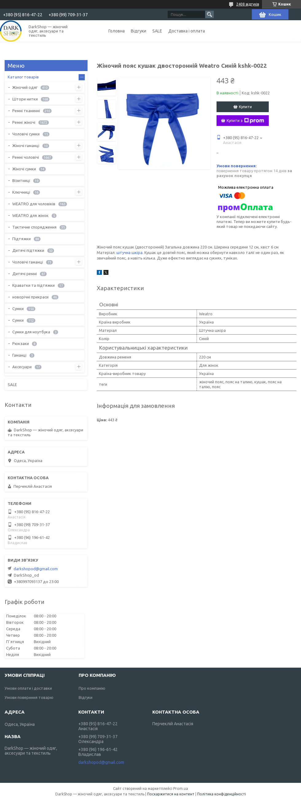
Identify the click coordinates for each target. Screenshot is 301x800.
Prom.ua (180, 789)
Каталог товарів (23, 77)
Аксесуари (22, 367)
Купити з (245, 120)
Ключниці (21, 192)
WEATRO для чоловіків (33, 204)
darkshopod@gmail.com (36, 569)
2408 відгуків (247, 4)
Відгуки (138, 30)
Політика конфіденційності (221, 794)
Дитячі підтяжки (28, 250)
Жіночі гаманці (25, 145)
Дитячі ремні (24, 273)
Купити (245, 106)
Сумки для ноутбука (31, 332)
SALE (157, 30)
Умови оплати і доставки (28, 688)
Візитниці (21, 180)
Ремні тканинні (26, 110)
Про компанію (92, 688)
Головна (116, 30)
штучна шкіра (129, 252)
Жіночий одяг (24, 87)
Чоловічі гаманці (27, 262)
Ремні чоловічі (25, 157)
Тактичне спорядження (34, 227)
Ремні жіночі (23, 122)
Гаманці (19, 355)
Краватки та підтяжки (33, 285)
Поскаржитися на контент (170, 794)
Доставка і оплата (186, 30)
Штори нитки (25, 99)
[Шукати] (209, 14)
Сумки (18, 308)
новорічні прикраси (30, 297)
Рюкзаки (20, 343)
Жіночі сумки (24, 169)
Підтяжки (21, 239)
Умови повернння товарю (29, 697)
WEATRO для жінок (30, 215)
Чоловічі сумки (26, 134)
